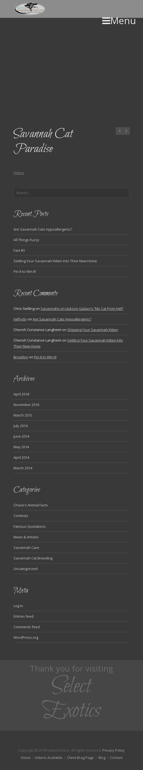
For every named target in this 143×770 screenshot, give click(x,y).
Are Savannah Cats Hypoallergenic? (43, 229)
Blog (101, 757)
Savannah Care (26, 547)
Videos (19, 173)
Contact (116, 757)
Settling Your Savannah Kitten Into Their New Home (55, 260)
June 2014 (21, 436)
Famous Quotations (30, 526)
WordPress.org (26, 637)
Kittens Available (48, 757)
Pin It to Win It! (25, 271)
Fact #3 (19, 250)
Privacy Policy (113, 750)
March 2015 (23, 415)
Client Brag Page (80, 757)
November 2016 (26, 404)
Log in (18, 605)
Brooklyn (21, 357)
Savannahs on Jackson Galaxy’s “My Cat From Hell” (82, 308)
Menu (119, 20)
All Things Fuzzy (26, 239)
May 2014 (21, 446)
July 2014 (21, 425)
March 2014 (23, 468)
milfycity (20, 319)
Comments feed (27, 626)
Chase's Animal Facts (31, 505)
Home (26, 757)
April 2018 (21, 394)
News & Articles (26, 537)
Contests (21, 515)
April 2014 (21, 457)
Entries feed (24, 616)
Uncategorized (26, 568)
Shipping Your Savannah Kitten (92, 329)
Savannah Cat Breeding (33, 558)
